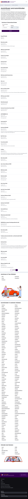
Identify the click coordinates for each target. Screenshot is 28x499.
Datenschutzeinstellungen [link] (5, 484)
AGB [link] (1, 480)
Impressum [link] (2, 479)
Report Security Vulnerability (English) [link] (7, 487)
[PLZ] (6, 27)
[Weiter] (17, 270)
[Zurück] (11, 270)
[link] (6, 195)
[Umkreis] (15, 27)
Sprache (2, 491)
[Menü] (26, 2)
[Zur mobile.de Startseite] (8, 2)
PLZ (3, 25)
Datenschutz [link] (3, 483)
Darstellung (3, 494)
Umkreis (12, 25)
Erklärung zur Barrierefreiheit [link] (5, 486)
